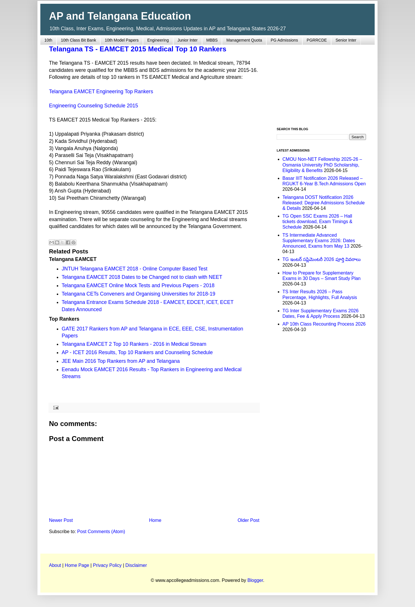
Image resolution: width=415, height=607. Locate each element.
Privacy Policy (107, 565)
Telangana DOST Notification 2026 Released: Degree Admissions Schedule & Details (323, 203)
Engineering (158, 40)
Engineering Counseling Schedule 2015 (93, 106)
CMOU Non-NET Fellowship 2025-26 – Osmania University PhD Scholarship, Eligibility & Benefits (322, 165)
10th (48, 40)
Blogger (255, 580)
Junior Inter (188, 40)
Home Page (77, 565)
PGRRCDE (317, 40)
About (55, 565)
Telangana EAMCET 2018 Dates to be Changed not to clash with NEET (142, 277)
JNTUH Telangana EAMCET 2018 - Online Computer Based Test (134, 269)
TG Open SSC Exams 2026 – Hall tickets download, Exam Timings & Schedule (317, 221)
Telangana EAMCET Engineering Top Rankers (101, 91)
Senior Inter (345, 40)
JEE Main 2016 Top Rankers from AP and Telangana (121, 361)
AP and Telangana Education (120, 16)
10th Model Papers (122, 40)
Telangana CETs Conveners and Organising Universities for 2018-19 (138, 294)
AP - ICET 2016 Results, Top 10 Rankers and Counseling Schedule (137, 352)
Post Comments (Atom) (101, 531)
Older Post (248, 520)
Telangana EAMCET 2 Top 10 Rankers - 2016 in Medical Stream (134, 344)
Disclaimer (136, 565)
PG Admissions (284, 40)
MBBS (212, 40)
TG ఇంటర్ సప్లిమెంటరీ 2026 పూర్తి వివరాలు (321, 259)
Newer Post (61, 520)
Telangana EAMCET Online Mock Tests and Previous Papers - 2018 (138, 285)
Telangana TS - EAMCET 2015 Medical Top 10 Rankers (137, 49)
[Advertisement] (321, 82)
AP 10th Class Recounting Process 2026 (324, 324)
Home (155, 520)
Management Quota (244, 40)
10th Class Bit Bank (78, 40)
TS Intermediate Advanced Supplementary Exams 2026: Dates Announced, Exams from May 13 (318, 241)
